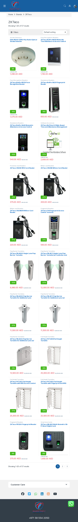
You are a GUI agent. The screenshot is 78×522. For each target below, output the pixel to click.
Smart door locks (46, 422)
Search (64, 6)
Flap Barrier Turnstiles (17, 251)
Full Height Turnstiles (47, 337)
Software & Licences (47, 123)
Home (10, 14)
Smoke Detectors (16, 37)
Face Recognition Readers (49, 37)
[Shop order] (54, 32)
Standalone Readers (47, 80)
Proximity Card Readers (18, 166)
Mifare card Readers (47, 166)
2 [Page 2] (62, 466)
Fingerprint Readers (47, 208)
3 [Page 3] (67, 466)
